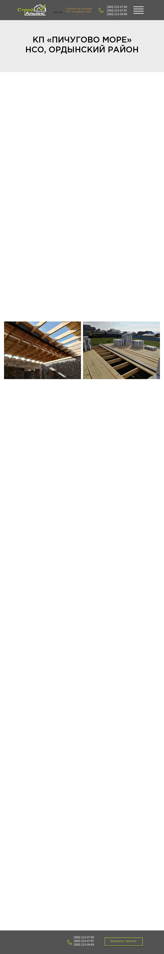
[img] (32, 10)
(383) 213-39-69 (117, 14)
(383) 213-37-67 (117, 10)
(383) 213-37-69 (117, 6)
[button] (124, 941)
